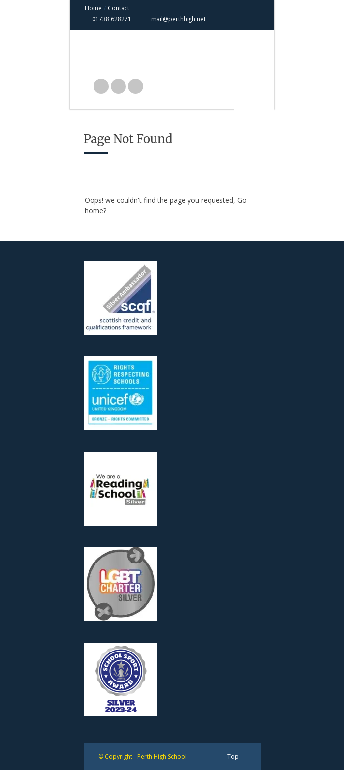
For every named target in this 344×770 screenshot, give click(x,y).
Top (233, 756)
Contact (118, 8)
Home (93, 8)
